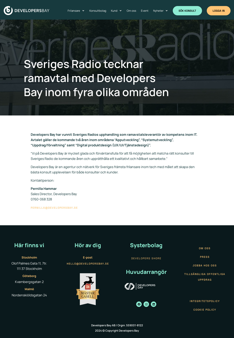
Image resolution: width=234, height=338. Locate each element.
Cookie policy (204, 309)
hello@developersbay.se (88, 263)
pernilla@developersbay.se (54, 207)
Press (205, 257)
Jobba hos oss (205, 265)
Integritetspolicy (205, 301)
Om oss (205, 248)
